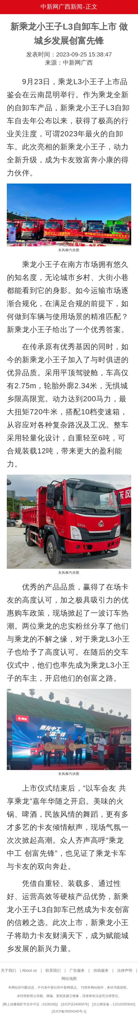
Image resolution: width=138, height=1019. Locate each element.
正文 (91, 6)
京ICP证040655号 (75, 1004)
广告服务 (77, 970)
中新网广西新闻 (61, 6)
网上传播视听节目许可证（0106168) (30, 1004)
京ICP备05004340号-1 (69, 1011)
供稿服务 (101, 970)
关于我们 (8, 970)
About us (29, 970)
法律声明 (124, 970)
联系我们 (53, 970)
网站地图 (69, 978)
